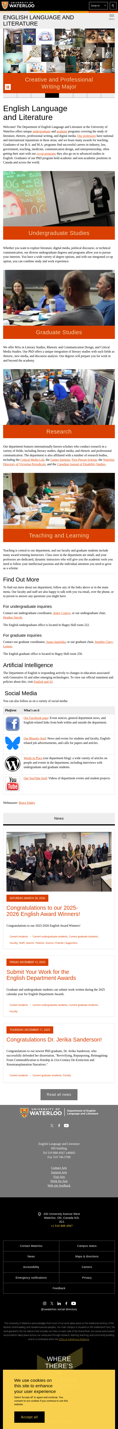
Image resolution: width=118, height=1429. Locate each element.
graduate (62, 131)
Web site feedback (59, 1185)
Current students (19, 936)
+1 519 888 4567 (62, 1225)
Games (54, 459)
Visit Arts (59, 1176)
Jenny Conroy (61, 613)
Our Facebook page (36, 718)
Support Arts (59, 1172)
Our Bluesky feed (35, 738)
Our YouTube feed (35, 778)
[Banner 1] (10, 95)
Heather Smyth (12, 617)
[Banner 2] (24, 95)
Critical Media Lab (32, 459)
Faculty (13, 942)
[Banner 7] (94, 95)
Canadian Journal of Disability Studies (81, 464)
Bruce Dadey (27, 802)
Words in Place (33, 758)
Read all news (59, 1094)
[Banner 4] (52, 95)
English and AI (43, 681)
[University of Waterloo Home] (18, 5)
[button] (98, 5)
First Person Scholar (84, 459)
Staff (21, 942)
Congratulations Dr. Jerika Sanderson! (54, 1039)
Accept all (29, 1417)
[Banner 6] (80, 95)
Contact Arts (59, 1167)
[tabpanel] (59, 962)
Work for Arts (59, 1181)
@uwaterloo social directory (59, 1309)
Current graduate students (83, 936)
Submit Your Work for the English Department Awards (41, 975)
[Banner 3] (38, 95)
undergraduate (41, 131)
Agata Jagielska (56, 642)
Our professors (86, 135)
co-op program (46, 153)
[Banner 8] (108, 95)
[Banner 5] (66, 95)
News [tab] (59, 818)
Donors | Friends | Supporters (61, 942)
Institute (64, 459)
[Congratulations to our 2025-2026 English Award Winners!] (59, 862)
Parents (39, 942)
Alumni (30, 942)
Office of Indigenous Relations (74, 1339)
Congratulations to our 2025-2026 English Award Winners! (43, 911)
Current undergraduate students (50, 936)
